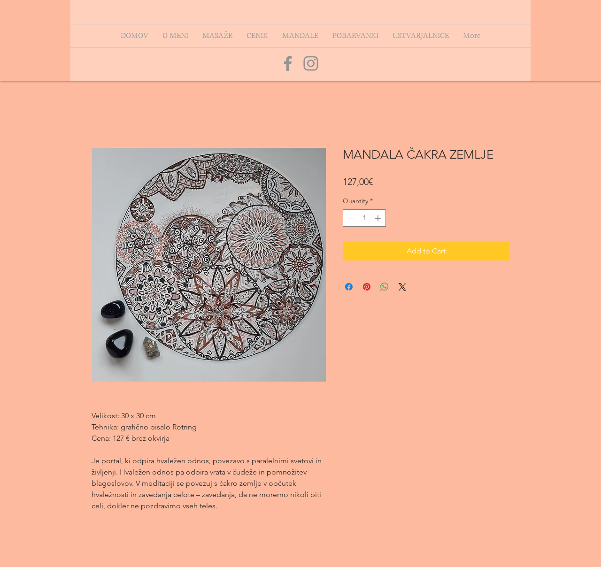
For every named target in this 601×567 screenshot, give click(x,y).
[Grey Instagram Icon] (311, 63)
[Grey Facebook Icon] (288, 63)
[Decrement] (350, 218)
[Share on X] (402, 286)
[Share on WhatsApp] (384, 286)
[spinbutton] (364, 218)
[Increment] (379, 218)
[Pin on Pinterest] (366, 286)
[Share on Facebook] (348, 286)
